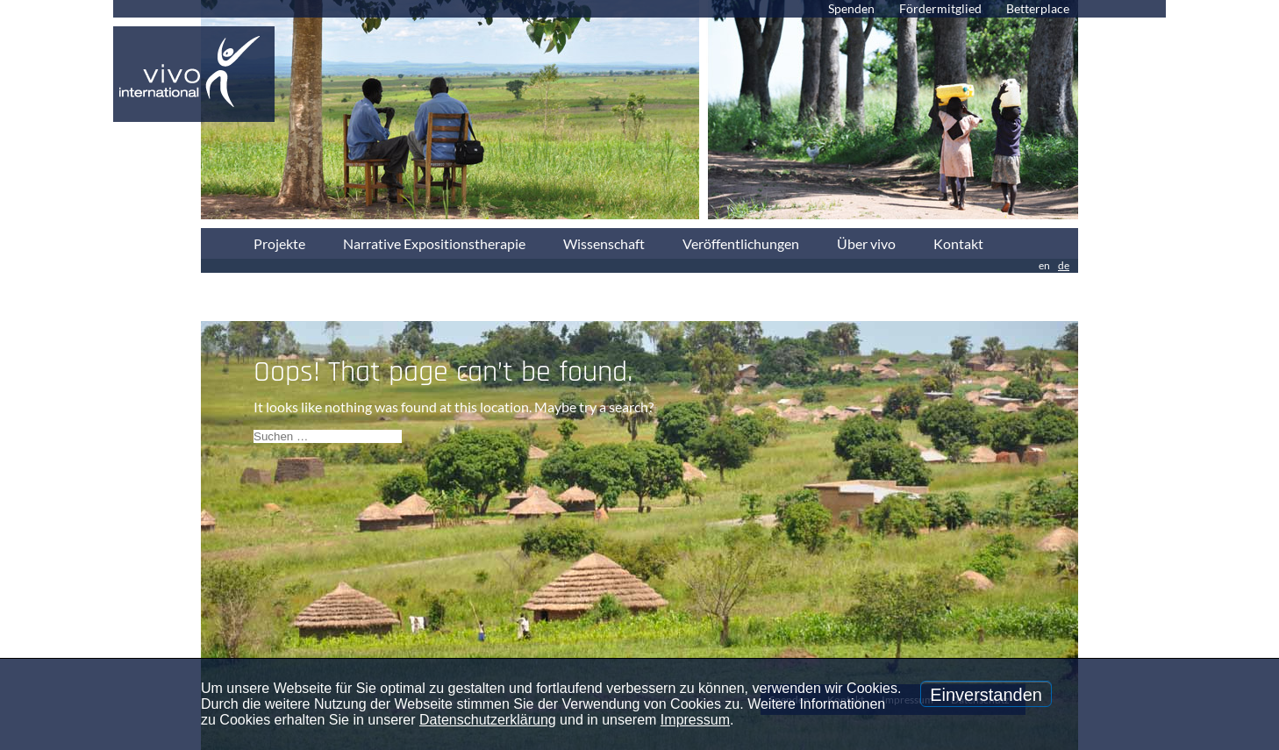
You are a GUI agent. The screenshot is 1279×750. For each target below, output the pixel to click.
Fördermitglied (940, 8)
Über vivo (866, 243)
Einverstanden (986, 694)
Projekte (279, 243)
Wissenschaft (604, 243)
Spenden (851, 8)
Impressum (695, 719)
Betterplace (1037, 8)
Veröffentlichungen (740, 243)
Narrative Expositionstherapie (434, 243)
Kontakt (958, 243)
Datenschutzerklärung (487, 719)
